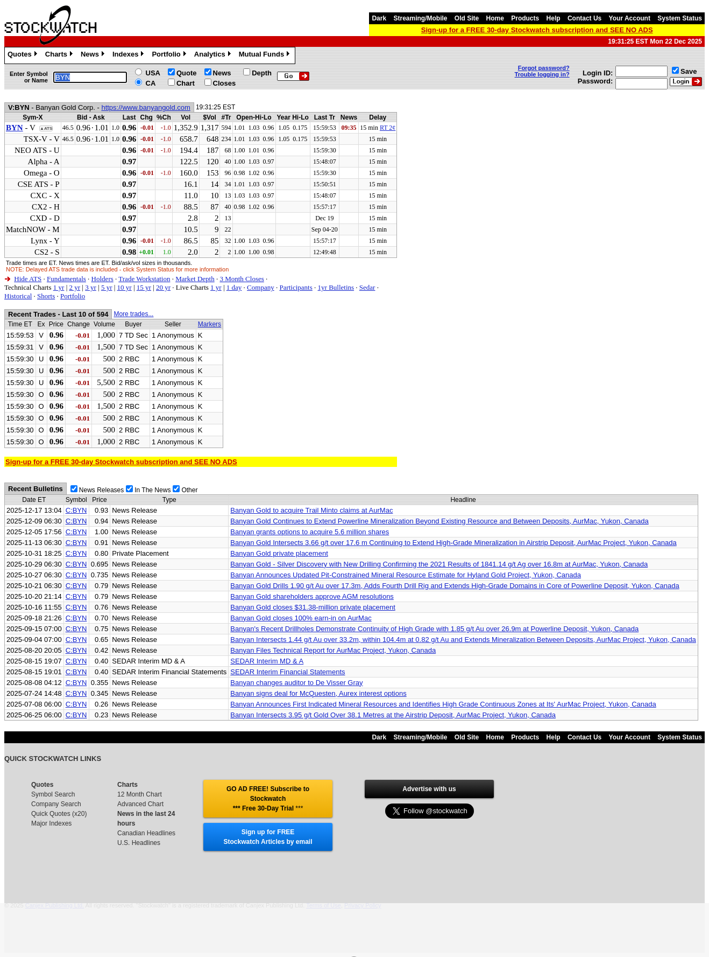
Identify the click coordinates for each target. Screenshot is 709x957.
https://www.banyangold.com (145, 107)
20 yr (163, 287)
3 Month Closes (241, 279)
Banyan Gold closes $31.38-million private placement (312, 607)
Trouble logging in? (542, 74)
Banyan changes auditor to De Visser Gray (296, 683)
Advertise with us (429, 789)
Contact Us (584, 18)
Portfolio (170, 55)
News (94, 55)
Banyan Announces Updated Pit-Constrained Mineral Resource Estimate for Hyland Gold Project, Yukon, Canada (405, 575)
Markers (209, 324)
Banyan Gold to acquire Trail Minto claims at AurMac (311, 510)
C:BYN (76, 510)
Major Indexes (51, 823)
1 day (234, 287)
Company (260, 287)
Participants (295, 287)
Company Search (56, 804)
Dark (379, 18)
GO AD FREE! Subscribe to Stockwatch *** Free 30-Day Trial (267, 798)
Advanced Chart (140, 804)
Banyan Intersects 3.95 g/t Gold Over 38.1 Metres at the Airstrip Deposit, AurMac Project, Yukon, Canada (393, 715)
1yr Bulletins (336, 287)
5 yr (106, 287)
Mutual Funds (266, 55)
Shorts (46, 296)
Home (495, 18)
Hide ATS (27, 279)
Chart (185, 83)
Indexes (129, 55)
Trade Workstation (144, 279)
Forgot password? (544, 68)
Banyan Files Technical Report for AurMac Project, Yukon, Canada (333, 650)
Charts (60, 55)
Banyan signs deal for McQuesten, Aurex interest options (318, 693)
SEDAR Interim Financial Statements (287, 672)
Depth (262, 73)
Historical (18, 296)
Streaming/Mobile (420, 18)
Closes (224, 83)
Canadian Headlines (146, 833)
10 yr (124, 287)
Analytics (213, 55)
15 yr (144, 287)
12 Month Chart (139, 794)
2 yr (74, 287)
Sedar (367, 287)
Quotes (24, 55)
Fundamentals (66, 279)
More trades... (133, 314)
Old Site (467, 18)
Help (554, 18)
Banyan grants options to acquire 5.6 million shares (309, 532)
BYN (14, 127)
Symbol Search (53, 794)
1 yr (59, 287)
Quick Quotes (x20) (59, 814)
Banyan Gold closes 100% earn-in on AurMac (300, 618)
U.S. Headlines (138, 843)
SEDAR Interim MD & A (266, 661)
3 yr (90, 287)
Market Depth (195, 279)
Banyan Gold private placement (279, 553)
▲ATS (46, 128)
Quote (186, 73)
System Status (679, 18)
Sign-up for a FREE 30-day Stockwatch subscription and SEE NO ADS (537, 30)
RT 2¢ (387, 127)
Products (525, 18)
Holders (102, 279)
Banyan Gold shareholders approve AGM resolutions (312, 596)
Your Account (629, 18)
